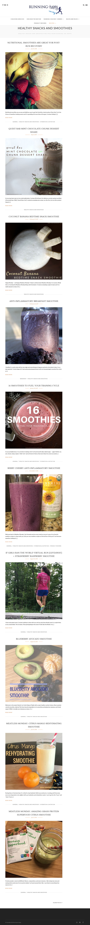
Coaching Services (17, 19)
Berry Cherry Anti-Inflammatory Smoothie (34, 468)
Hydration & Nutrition (47, 121)
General (15, 121)
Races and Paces (72, 19)
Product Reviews (40, 23)
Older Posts (57, 902)
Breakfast (23, 378)
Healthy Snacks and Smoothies (29, 121)
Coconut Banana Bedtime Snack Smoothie (34, 216)
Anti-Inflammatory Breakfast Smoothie (33, 301)
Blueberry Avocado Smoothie (34, 639)
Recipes (51, 23)
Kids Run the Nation (34, 19)
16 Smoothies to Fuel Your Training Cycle (34, 385)
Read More (8, 117)
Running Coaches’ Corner (53, 19)
